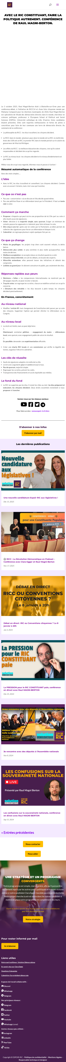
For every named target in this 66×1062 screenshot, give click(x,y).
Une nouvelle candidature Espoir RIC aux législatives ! (31, 498)
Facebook (6, 1010)
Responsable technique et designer (33, 1060)
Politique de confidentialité (35, 1057)
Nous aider (33, 853)
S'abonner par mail (33, 433)
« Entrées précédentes (17, 832)
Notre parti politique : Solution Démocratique (18, 962)
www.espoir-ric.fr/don (40, 411)
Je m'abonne (10, 946)
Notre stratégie (33, 919)
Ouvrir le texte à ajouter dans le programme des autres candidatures (33, 908)
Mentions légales (55, 1057)
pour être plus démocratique (33, 911)
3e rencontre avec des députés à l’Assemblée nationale (31, 751)
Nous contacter (33, 844)
